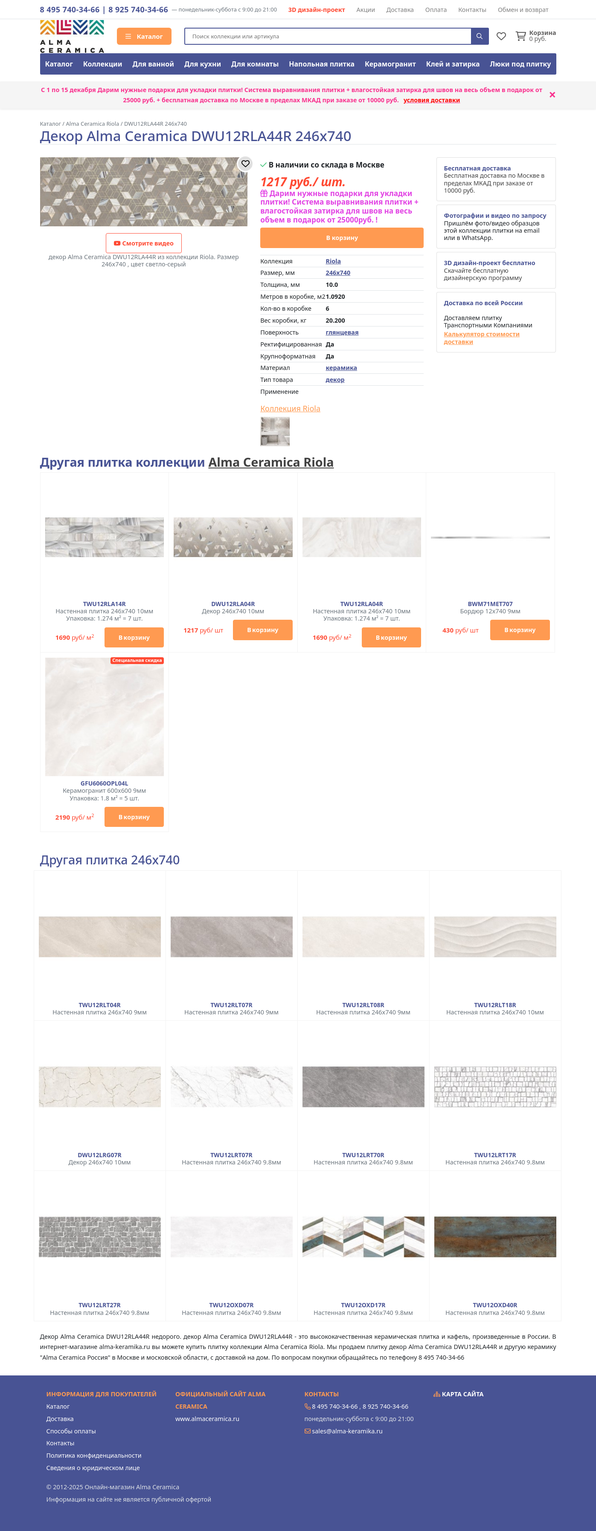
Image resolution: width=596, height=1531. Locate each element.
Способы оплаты (71, 1431)
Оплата (436, 10)
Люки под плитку (520, 64)
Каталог (144, 36)
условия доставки (432, 100)
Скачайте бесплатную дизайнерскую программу (489, 270)
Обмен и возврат (523, 10)
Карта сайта (458, 1394)
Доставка (400, 10)
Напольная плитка (322, 64)
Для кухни (202, 64)
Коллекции (102, 64)
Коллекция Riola (290, 408)
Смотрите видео (144, 243)
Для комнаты (255, 64)
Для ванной (153, 64)
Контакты (472, 10)
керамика (341, 368)
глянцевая (342, 332)
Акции (366, 10)
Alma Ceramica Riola (271, 462)
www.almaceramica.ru (207, 1419)
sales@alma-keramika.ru (347, 1431)
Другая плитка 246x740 (110, 859)
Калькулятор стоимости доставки (482, 337)
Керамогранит (390, 64)
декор (335, 380)
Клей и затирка (453, 64)
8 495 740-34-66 (70, 9)
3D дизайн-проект (316, 10)
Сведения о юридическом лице (93, 1468)
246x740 (338, 273)
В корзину (342, 238)
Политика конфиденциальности (94, 1455)
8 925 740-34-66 (138, 9)
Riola (333, 261)
